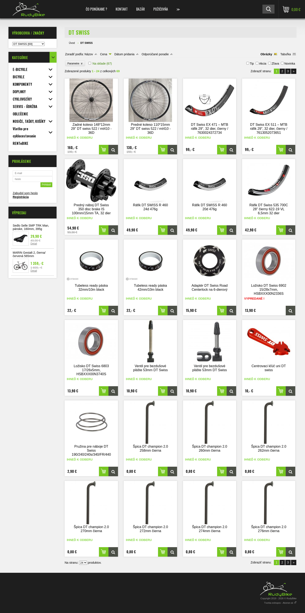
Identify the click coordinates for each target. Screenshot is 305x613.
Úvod (72, 43)
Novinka (289, 63)
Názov (89, 54)
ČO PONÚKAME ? (96, 9)
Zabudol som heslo (25, 193)
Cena (103, 54)
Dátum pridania (124, 54)
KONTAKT (122, 9)
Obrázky (266, 54)
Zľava (275, 63)
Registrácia (21, 197)
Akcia (262, 63)
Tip (252, 63)
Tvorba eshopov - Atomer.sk (280, 603)
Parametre (75, 63)
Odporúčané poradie (155, 54)
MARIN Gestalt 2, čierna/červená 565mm (29, 254)
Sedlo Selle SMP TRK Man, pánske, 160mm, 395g (31, 227)
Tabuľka (285, 54)
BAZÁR (140, 9)
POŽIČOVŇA (160, 9)
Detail (33, 243)
